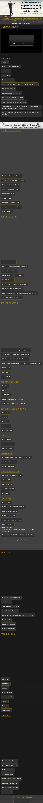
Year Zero (5, 62)
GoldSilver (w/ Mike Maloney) (10, 787)
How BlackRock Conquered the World (12, 97)
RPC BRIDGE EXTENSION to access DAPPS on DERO (17, 534)
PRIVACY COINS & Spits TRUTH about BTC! (14, 266)
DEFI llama (5, 493)
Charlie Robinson (7, 692)
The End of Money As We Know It (11, 176)
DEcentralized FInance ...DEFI (10, 202)
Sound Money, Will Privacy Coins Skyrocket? (14, 284)
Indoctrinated (5, 71)
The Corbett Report (7, 774)
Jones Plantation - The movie (10, 611)
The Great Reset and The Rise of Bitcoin (13, 180)
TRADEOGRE (6, 394)
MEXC (4, 390)
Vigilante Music (6, 710)
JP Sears (4, 701)
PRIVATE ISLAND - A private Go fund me (13, 506)
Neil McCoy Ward (7, 792)
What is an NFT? (6, 211)
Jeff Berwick (5, 679)
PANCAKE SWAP (7, 430)
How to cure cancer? (7, 80)
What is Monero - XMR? (8, 271)
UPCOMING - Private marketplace (11, 520)
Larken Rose (5, 683)
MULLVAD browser (7, 448)
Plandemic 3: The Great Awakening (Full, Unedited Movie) (17, 615)
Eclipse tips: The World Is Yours (10, 66)
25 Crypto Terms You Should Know (11, 207)
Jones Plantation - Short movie (10, 606)
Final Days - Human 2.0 (8, 624)
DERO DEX (5, 412)
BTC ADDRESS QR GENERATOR (11, 475)
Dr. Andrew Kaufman (7, 769)
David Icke (5, 706)
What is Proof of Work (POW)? (10, 184)
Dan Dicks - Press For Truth (9, 783)
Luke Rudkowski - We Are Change (11, 778)
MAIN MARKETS (7, 484)
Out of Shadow (6, 602)
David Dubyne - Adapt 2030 (9, 765)
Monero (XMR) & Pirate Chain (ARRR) (12, 275)
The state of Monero (7, 280)
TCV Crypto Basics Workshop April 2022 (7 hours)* (16, 350)
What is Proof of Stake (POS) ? (10, 189)
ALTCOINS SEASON (8, 488)
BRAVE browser (6, 439)
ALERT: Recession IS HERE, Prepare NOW (14, 102)
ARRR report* (6, 376)
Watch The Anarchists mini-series (11, 597)
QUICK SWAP (6, 426)
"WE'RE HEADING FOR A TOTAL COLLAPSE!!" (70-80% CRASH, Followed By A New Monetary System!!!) (20, 107)
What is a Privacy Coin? (8, 262)
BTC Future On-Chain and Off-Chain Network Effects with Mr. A (19, 293)
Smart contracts (6, 198)
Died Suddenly (6, 619)
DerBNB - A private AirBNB (9, 511)
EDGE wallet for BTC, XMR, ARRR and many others (16, 457)
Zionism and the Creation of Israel (11, 93)
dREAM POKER (6, 502)
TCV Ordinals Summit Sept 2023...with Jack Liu (15, 359)
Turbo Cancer (6, 75)
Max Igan (4, 688)
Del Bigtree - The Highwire (9, 760)
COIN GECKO (6, 480)
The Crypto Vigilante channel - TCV (11, 297)
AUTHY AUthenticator (8, 466)
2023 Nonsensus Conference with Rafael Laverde (15, 354)
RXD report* (5, 372)
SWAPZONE (5, 403)
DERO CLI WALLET (7, 524)
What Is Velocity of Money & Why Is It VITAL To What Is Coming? (19, 84)
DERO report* (6, 367)
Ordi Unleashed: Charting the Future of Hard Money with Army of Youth (21, 363)
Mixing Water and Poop (8, 88)
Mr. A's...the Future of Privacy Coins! (12, 288)
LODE (4, 399)
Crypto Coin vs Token (8, 193)
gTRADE (4, 417)
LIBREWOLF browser (8, 444)
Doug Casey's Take (7, 697)
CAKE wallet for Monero (8, 462)
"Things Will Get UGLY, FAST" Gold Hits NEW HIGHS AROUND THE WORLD (20, 114)
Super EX (5, 385)
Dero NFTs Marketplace (8, 515)
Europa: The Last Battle (8, 628)
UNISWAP (5, 421)
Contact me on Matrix (21, 801)
